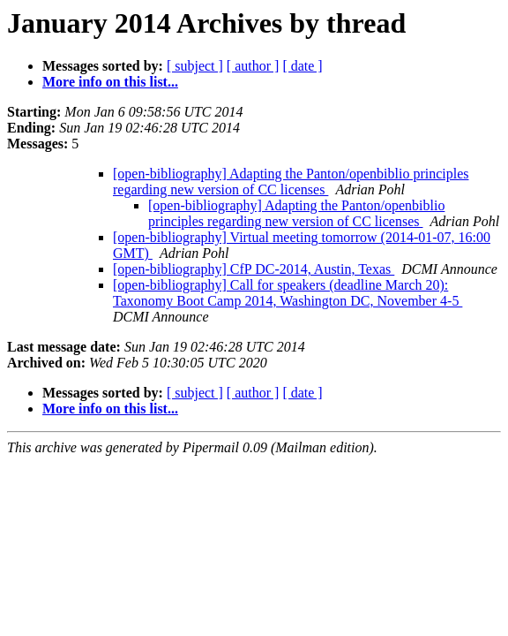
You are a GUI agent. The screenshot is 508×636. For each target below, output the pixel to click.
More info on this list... (110, 81)
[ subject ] (195, 65)
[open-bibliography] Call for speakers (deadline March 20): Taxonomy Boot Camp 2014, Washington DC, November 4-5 (287, 292)
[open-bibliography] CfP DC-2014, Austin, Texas (253, 268)
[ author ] (253, 65)
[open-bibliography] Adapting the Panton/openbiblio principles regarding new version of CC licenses (290, 181)
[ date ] (302, 65)
